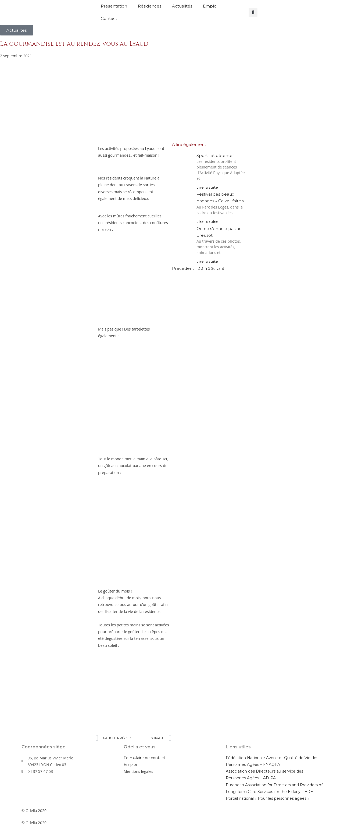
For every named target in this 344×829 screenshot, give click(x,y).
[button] (253, 12)
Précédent (183, 268)
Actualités (182, 6)
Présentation (114, 6)
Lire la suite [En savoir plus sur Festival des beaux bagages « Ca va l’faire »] (207, 222)
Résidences (149, 6)
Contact (109, 18)
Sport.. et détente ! (215, 155)
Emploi (210, 6)
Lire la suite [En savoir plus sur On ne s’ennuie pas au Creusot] (207, 262)
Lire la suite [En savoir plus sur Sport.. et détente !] (207, 187)
